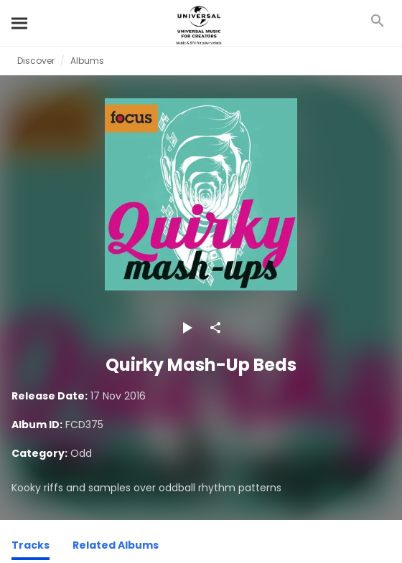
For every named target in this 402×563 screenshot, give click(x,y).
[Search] (20, 23)
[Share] (215, 327)
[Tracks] (30, 547)
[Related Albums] (116, 547)
